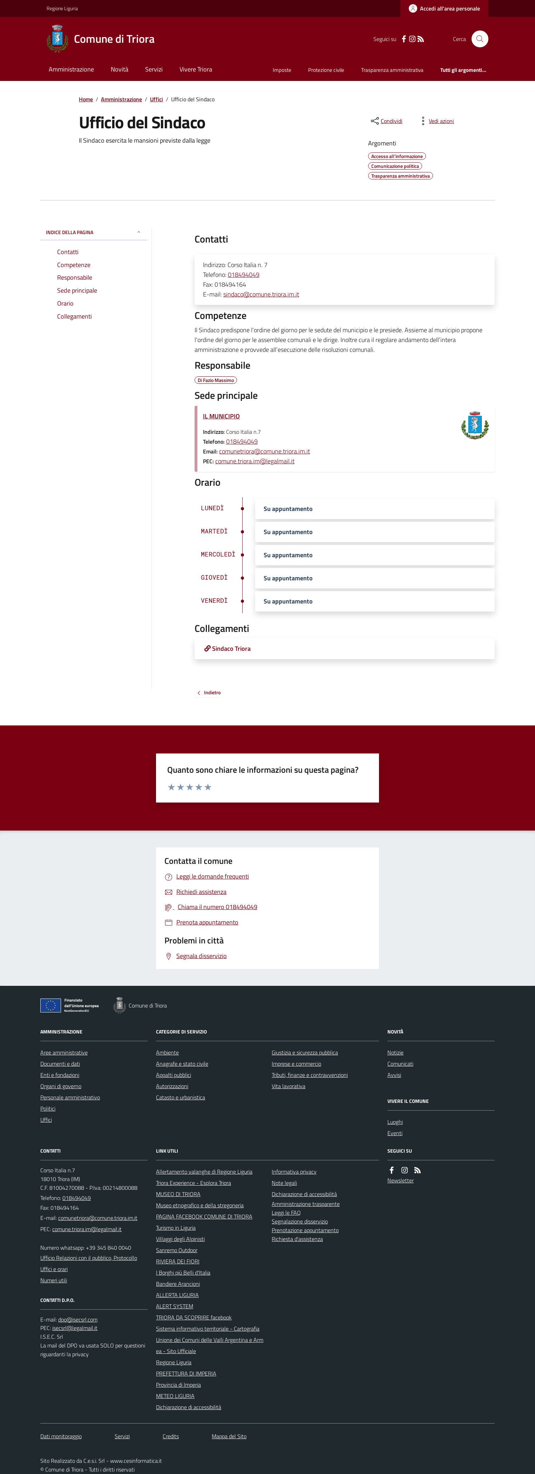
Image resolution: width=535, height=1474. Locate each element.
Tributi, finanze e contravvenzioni (310, 1075)
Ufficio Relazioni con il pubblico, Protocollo (88, 1258)
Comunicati (400, 1063)
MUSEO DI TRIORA (178, 1194)
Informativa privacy (294, 1171)
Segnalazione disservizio (300, 1221)
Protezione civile (326, 70)
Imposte (282, 70)
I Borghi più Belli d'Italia (183, 1272)
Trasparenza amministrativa (392, 70)
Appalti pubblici (173, 1075)
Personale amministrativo (70, 1097)
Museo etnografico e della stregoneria (200, 1205)
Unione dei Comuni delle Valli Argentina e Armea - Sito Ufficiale (209, 1345)
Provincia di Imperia (178, 1384)
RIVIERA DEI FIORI (177, 1261)
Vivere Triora (196, 69)
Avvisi (394, 1075)
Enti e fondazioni (59, 1075)
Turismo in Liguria (176, 1227)
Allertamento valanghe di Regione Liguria (204, 1171)
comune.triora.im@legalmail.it (254, 461)
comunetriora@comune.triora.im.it (264, 451)
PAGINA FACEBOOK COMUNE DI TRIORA (204, 1216)
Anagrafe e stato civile (182, 1063)
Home (86, 99)
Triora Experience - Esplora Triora (193, 1183)
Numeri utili (53, 1280)
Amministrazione (71, 69)
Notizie (395, 1052)
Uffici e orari (54, 1269)
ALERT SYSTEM (174, 1306)
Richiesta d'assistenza (297, 1239)
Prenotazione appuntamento (305, 1230)
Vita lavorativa (288, 1086)
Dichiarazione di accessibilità (188, 1407)
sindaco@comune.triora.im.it (261, 294)
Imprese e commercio (296, 1063)
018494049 (243, 274)
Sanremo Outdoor (176, 1250)
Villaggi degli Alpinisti (180, 1239)
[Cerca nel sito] (477, 38)
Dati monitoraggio (61, 1436)
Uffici (156, 99)
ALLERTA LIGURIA (177, 1295)
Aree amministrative (64, 1052)
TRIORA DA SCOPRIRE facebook (194, 1317)
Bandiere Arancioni (178, 1283)
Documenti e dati (60, 1063)
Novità (119, 69)
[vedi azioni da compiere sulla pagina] (435, 121)
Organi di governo (60, 1086)
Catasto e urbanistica (180, 1097)
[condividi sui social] (386, 121)
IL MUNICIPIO (221, 416)
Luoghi (395, 1122)
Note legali (284, 1183)
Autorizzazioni (172, 1086)
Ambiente (167, 1052)
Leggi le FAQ (286, 1212)
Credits (171, 1436)
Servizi (154, 69)
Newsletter (400, 1180)
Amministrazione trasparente (306, 1204)
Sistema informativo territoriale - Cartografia (207, 1328)
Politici (47, 1108)
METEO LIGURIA (175, 1396)
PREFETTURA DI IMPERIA (186, 1373)
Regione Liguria (62, 8)
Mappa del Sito (229, 1436)
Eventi (394, 1133)
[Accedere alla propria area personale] (444, 8)
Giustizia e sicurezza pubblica (305, 1052)
